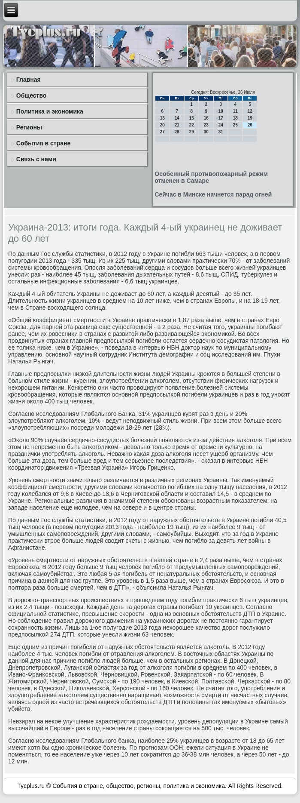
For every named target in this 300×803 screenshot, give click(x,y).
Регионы (29, 127)
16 (206, 118)
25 (235, 125)
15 (191, 118)
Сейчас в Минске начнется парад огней (213, 194)
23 (206, 125)
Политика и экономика (49, 111)
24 (220, 125)
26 (250, 125)
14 (177, 118)
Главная (28, 79)
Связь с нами (36, 159)
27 (162, 131)
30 (206, 131)
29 (191, 131)
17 (220, 118)
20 (162, 125)
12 (250, 111)
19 (250, 118)
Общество (31, 95)
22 (191, 125)
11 (235, 111)
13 (162, 118)
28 (177, 131)
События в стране (43, 143)
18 (235, 118)
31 (220, 131)
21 (177, 125)
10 (220, 111)
